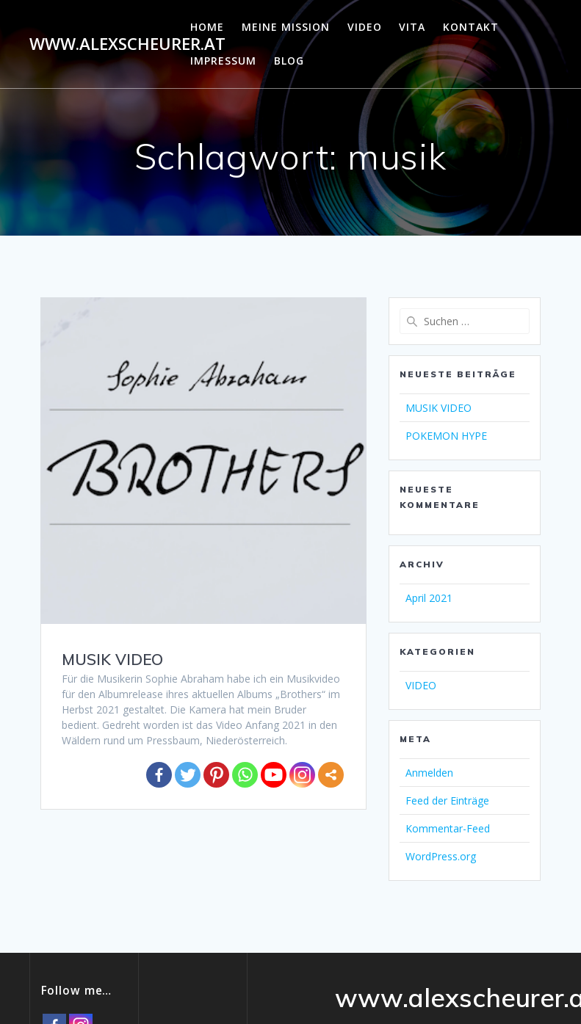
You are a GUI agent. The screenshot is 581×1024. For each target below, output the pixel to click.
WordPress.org (440, 856)
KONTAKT (471, 27)
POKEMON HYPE (446, 436)
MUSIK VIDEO (112, 659)
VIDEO (364, 27)
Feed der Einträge (447, 800)
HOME (207, 27)
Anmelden (429, 773)
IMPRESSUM (223, 61)
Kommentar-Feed (447, 828)
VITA (412, 27)
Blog (289, 61)
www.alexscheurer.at (127, 44)
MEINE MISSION (286, 27)
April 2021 (428, 598)
